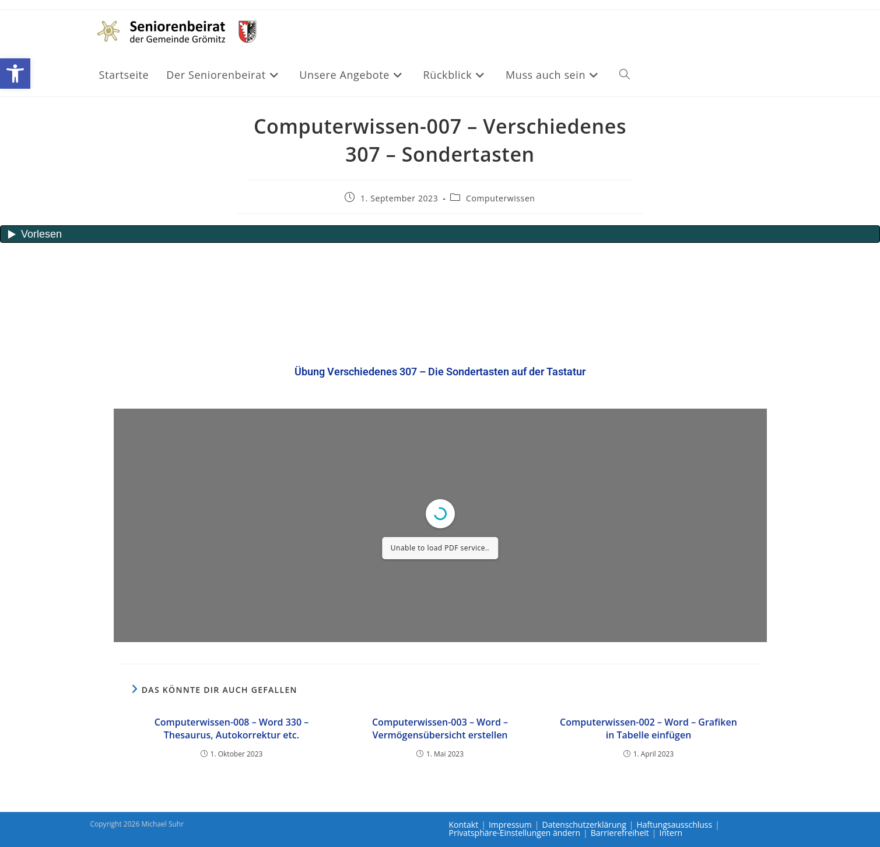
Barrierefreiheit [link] (620, 832)
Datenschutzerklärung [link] (584, 824)
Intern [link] (671, 832)
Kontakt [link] (464, 824)
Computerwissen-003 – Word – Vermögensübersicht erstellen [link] (440, 728)
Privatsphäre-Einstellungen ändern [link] (515, 832)
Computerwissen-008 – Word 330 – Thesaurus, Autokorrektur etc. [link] (232, 728)
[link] (15, 73)
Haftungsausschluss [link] (674, 824)
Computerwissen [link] (500, 198)
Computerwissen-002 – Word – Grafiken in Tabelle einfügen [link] (648, 728)
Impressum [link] (510, 824)
